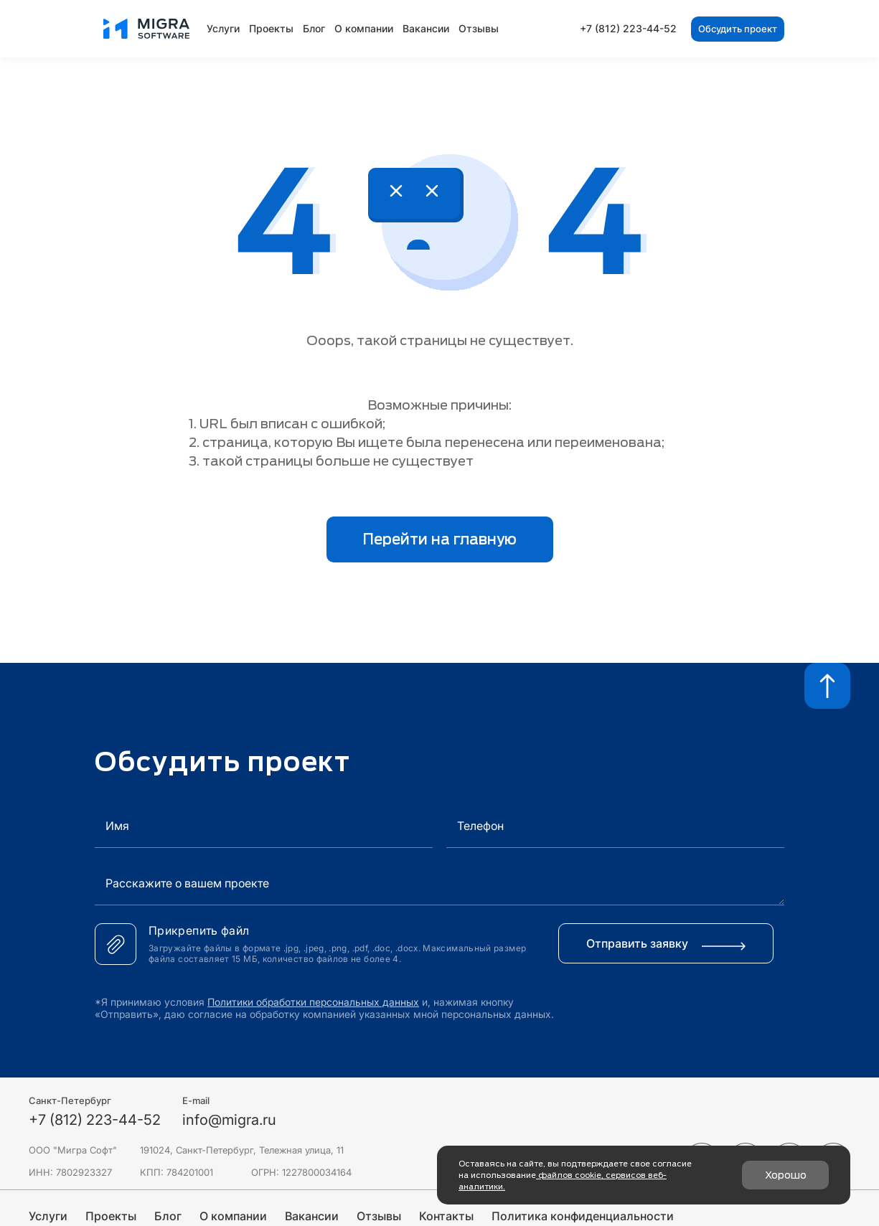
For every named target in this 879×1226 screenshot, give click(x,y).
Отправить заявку (666, 943)
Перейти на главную (439, 539)
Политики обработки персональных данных (313, 1002)
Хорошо (786, 1175)
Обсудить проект (737, 28)
